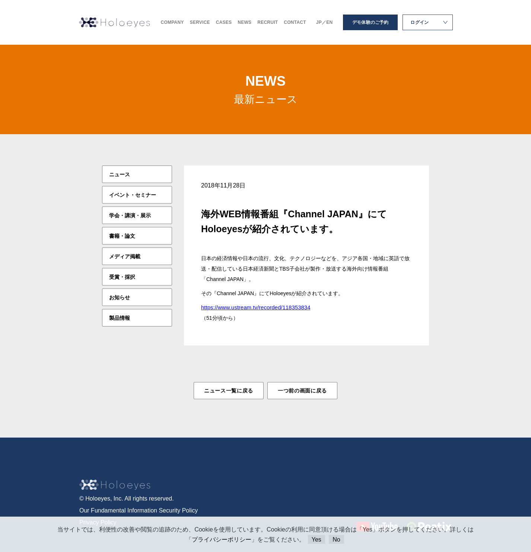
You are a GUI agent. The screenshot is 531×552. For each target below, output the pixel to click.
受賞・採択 (122, 277)
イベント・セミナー (132, 195)
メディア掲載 (124, 256)
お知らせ (119, 297)
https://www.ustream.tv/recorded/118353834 (256, 307)
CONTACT (295, 22)
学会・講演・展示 (130, 215)
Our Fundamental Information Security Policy (138, 510)
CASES (224, 22)
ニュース (119, 174)
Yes (316, 539)
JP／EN (324, 22)
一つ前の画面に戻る (302, 391)
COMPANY (172, 22)
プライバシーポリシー (221, 539)
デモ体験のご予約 (370, 22)
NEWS (244, 22)
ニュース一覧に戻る (228, 391)
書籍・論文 (122, 236)
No (336, 539)
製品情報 (119, 318)
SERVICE (200, 22)
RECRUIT (267, 22)
